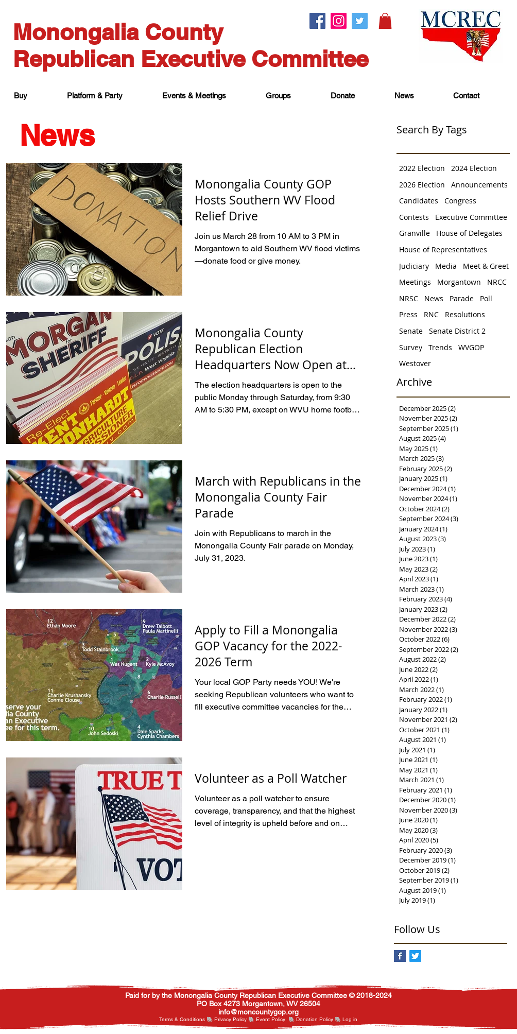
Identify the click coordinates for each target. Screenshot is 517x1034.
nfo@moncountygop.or (257, 1012)
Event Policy (270, 1019)
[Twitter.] (360, 21)
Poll (486, 298)
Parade (462, 298)
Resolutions (465, 314)
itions (199, 1019)
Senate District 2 (457, 331)
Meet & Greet (486, 266)
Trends (440, 347)
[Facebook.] (317, 21)
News (433, 298)
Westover (415, 363)
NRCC (497, 282)
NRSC (408, 298)
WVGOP (471, 347)
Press (408, 314)
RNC (431, 314)
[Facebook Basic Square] (400, 956)
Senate (411, 331)
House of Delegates (469, 233)
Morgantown (459, 282)
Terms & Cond (176, 1019)
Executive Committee (471, 217)
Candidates (418, 200)
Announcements (479, 184)
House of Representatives (443, 249)
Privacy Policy (230, 1019)
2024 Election (474, 168)
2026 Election (422, 184)
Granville (414, 233)
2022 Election (422, 168)
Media (446, 266)
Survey (410, 347)
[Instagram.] (339, 21)
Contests (414, 217)
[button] (385, 21)
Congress (460, 200)
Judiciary (414, 266)
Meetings (415, 282)
